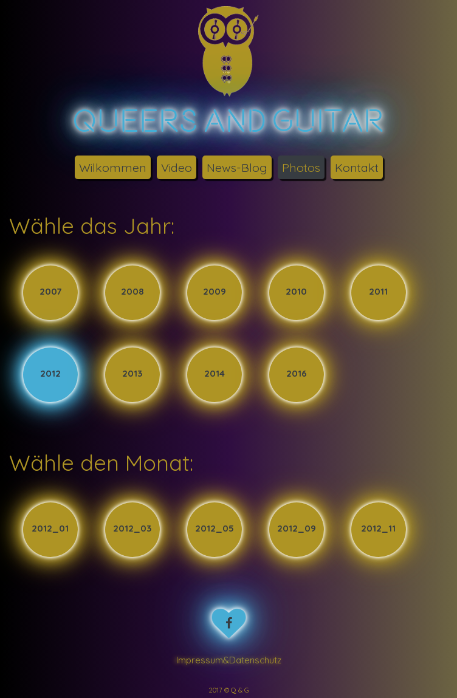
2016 (296, 374)
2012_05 (214, 529)
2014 (214, 374)
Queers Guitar (228, 120)
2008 (132, 292)
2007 (50, 292)
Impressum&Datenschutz (228, 660)
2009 (214, 292)
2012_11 (378, 529)
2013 (132, 374)
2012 (50, 374)
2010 (296, 292)
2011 (378, 292)
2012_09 (296, 529)
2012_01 (50, 529)
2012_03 (132, 529)
